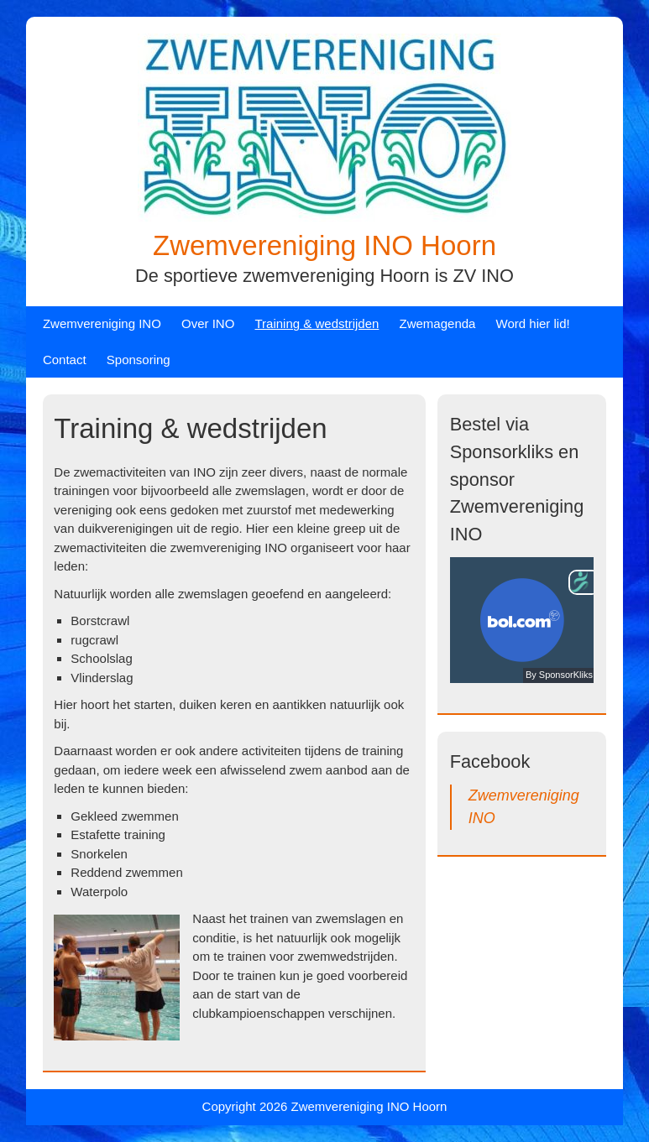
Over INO (207, 323)
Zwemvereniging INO (102, 323)
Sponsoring (138, 359)
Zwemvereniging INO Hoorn (324, 245)
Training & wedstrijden (317, 323)
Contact (64, 359)
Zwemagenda (438, 323)
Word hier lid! (533, 323)
